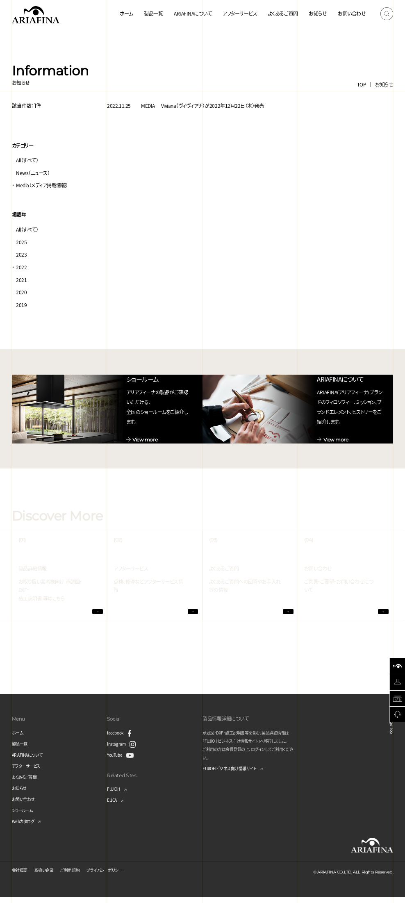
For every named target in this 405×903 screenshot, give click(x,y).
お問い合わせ (352, 13)
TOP (361, 84)
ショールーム (24, 815)
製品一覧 (153, 13)
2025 (21, 242)
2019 (21, 304)
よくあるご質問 (283, 13)
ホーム (126, 13)
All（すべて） (27, 160)
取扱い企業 (49, 875)
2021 (21, 279)
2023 (21, 254)
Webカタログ (25, 826)
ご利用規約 (79, 875)
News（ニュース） (33, 172)
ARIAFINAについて (193, 13)
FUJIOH (115, 794)
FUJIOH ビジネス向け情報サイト (235, 774)
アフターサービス (240, 13)
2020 (21, 292)
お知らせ (318, 13)
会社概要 (21, 875)
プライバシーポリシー (119, 875)
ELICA (113, 805)
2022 (21, 267)
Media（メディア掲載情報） (42, 185)
